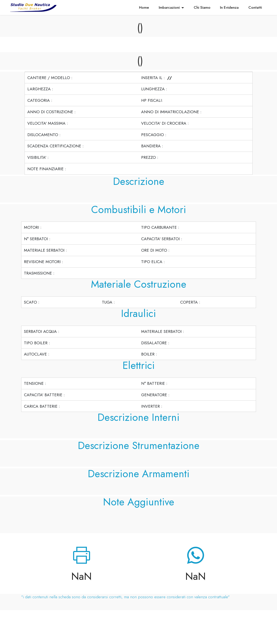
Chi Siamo (202, 7)
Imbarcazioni (169, 7)
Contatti (255, 7)
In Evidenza (229, 7)
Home (144, 7)
